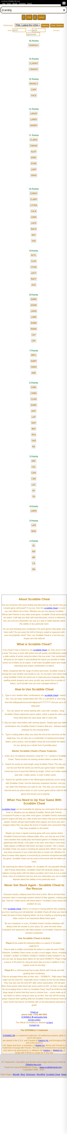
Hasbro (46, 1050)
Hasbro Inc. (43, 1040)
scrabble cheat (51, 608)
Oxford (29, 3)
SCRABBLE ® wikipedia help (34, 1017)
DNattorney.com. (33, 1064)
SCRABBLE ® (9, 1035)
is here (49, 1022)
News (64, 1074)
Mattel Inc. (40, 1045)
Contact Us (34, 1025)
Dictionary (22, 3)
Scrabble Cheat (53, 1074)
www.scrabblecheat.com (51, 1067)
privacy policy (34, 1019)
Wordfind (41, 1074)
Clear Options (57, 25)
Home (9, 3)
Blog (3, 3)
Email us (34, 1012)
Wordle (15, 3)
